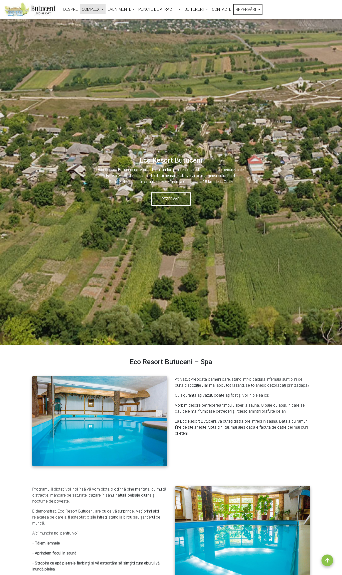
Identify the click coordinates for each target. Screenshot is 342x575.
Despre (70, 9)
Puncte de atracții (160, 9)
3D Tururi (197, 9)
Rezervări (249, 9)
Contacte (221, 9)
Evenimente (119, 9)
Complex (94, 9)
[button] (25, 172)
